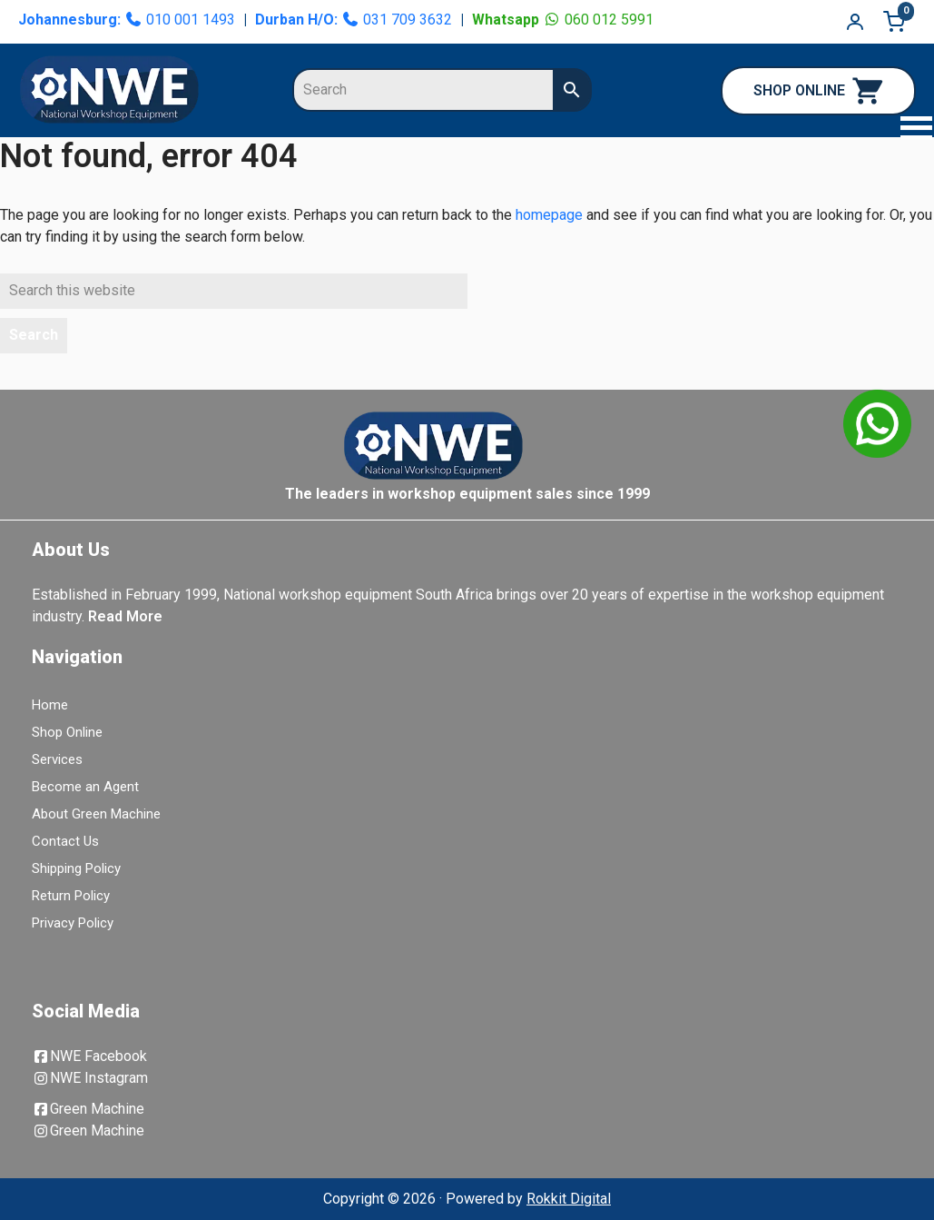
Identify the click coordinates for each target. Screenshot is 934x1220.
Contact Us (65, 841)
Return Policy (71, 896)
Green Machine (88, 1108)
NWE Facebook (89, 1056)
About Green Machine (96, 814)
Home (50, 705)
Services (57, 759)
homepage (549, 214)
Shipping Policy (76, 868)
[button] (907, 130)
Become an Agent (85, 787)
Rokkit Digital (568, 1198)
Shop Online (67, 732)
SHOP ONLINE (818, 91)
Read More (125, 616)
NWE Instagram (90, 1077)
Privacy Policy (72, 923)
